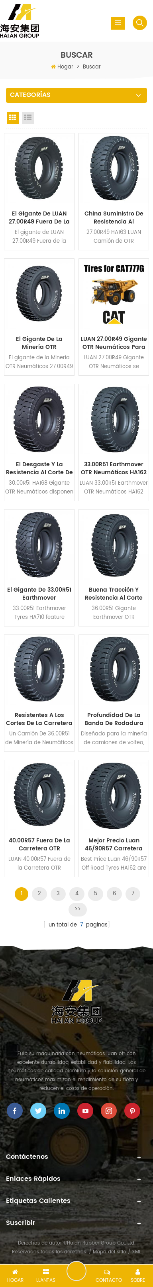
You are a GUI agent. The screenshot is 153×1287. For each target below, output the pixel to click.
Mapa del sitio (109, 1252)
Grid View (13, 118)
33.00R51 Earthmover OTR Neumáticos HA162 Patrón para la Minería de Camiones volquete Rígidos (113, 469)
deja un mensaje (76, 1271)
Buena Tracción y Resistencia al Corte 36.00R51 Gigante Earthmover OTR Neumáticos (114, 594)
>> (78, 909)
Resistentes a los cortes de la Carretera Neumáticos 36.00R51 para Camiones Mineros (39, 719)
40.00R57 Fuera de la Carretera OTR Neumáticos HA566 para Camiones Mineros (39, 845)
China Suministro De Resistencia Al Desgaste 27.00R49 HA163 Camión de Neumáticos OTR (113, 218)
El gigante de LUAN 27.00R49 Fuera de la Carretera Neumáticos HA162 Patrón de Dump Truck (39, 218)
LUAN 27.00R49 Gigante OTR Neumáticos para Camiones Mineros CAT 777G (114, 343)
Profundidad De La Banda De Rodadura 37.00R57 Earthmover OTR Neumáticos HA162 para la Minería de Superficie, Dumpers (114, 719)
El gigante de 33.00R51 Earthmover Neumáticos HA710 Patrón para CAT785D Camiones (39, 594)
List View (28, 118)
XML (136, 1252)
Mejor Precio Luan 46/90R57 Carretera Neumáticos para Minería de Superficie (114, 845)
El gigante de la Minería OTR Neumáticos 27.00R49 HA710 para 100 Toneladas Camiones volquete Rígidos (39, 343)
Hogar (65, 67)
